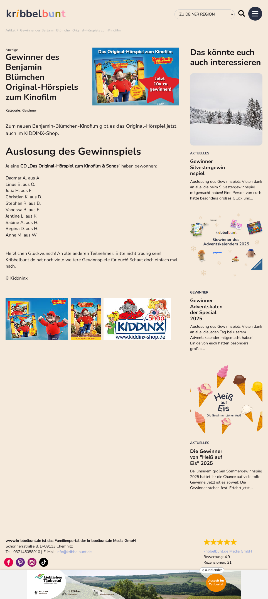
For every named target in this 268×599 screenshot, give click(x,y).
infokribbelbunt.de (74, 551)
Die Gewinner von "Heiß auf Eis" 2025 (206, 457)
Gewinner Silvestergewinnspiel (207, 167)
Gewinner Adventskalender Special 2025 (206, 309)
